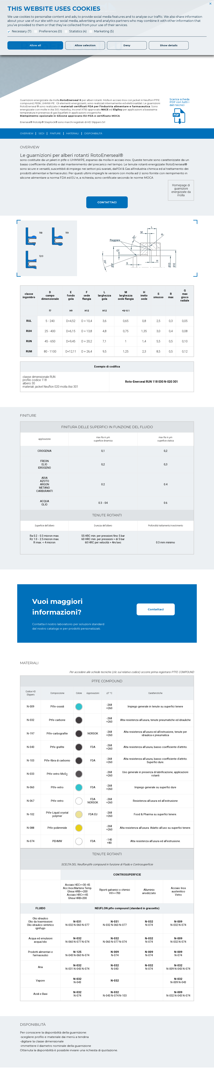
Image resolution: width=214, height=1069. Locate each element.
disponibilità (93, 133)
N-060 (30, 788)
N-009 (30, 707)
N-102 (30, 815)
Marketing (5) (104, 31)
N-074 (30, 842)
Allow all (35, 45)
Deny (126, 45)
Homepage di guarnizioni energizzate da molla (181, 190)
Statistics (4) (78, 31)
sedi (41, 133)
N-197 (30, 734)
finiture (55, 133)
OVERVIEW (26, 133)
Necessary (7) (21, 31)
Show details (169, 45)
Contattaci (156, 610)
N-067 (30, 802)
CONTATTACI (107, 202)
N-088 (30, 829)
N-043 (30, 748)
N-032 (30, 721)
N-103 (30, 761)
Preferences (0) (50, 31)
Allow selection (85, 45)
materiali (72, 133)
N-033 (30, 775)
